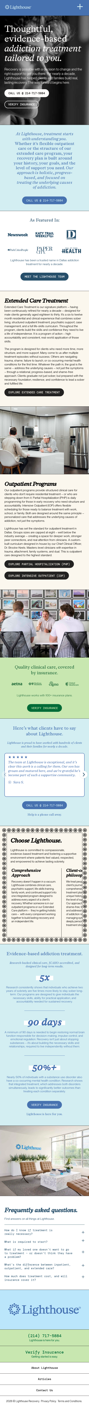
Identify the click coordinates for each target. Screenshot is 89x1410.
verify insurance (21, 105)
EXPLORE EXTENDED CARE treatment (34, 392)
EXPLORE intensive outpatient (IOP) (36, 576)
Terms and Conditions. (70, 1401)
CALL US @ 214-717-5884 (26, 93)
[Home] (27, 7)
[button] (83, 774)
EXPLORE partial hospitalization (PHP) (39, 564)
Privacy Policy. (49, 1401)
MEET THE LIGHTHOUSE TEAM (44, 277)
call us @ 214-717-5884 (44, 201)
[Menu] (80, 6)
